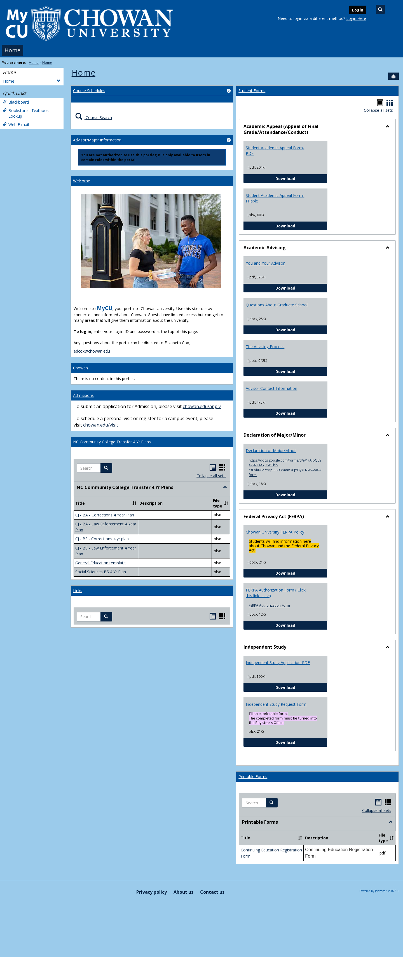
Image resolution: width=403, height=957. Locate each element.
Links (77, 590)
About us (183, 892)
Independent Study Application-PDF (278, 662)
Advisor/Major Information (97, 140)
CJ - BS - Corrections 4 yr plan (102, 539)
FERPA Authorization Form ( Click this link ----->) (276, 592)
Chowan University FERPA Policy (275, 532)
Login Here (356, 18)
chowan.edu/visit (100, 425)
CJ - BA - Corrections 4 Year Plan (104, 515)
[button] (106, 468)
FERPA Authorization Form (269, 605)
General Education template (100, 562)
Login (357, 10)
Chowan (80, 368)
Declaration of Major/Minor (271, 450)
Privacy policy (151, 892)
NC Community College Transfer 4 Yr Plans (112, 441)
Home (12, 50)
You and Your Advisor (265, 263)
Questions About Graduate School (277, 305)
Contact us (212, 892)
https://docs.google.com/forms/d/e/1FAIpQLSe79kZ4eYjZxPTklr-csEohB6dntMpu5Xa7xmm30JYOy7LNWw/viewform (285, 467)
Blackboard (16, 102)
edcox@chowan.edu (92, 351)
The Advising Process (265, 346)
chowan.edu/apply (202, 406)
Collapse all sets (211, 475)
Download (301, 178)
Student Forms (251, 90)
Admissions (83, 395)
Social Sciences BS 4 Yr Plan (100, 572)
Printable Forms (252, 776)
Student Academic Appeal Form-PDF (275, 150)
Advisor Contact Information (271, 388)
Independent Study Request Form (276, 704)
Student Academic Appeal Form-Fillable (275, 198)
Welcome (81, 180)
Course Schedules (89, 90)
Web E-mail (16, 124)
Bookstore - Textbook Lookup (26, 113)
